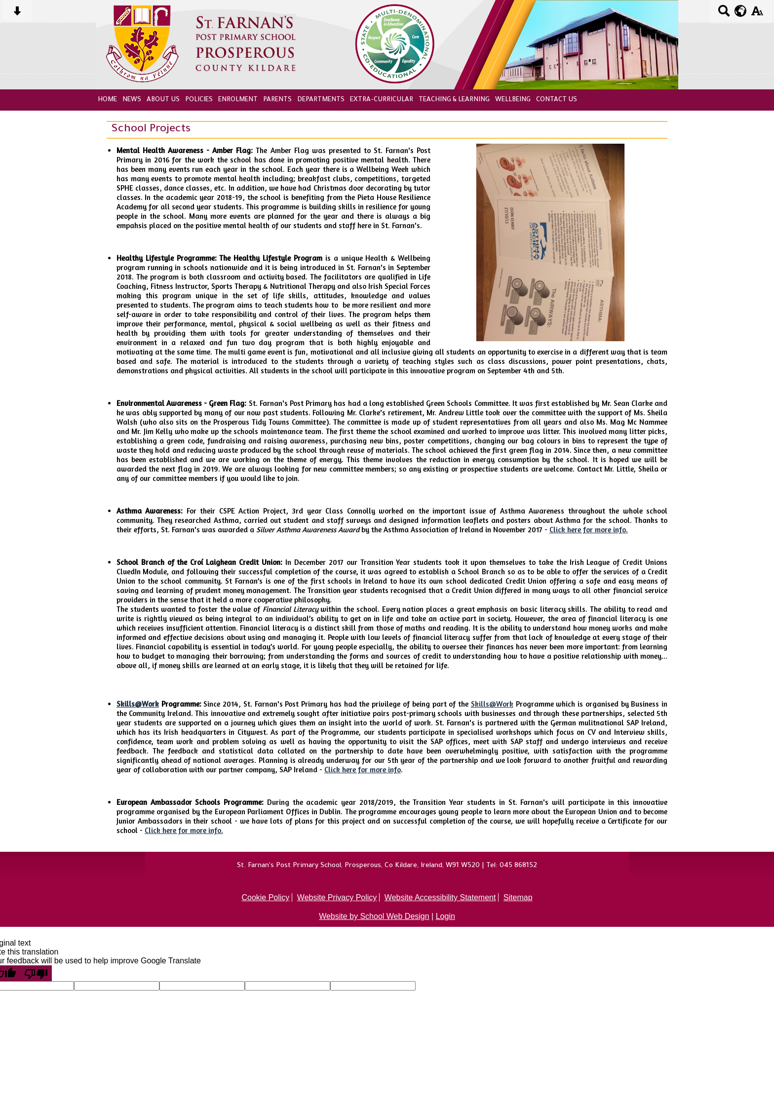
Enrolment (238, 100)
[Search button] (724, 14)
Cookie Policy (265, 897)
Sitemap (518, 897)
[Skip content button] (17, 14)
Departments (321, 100)
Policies (199, 100)
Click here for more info (362, 769)
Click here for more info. (588, 529)
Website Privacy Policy (337, 897)
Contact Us (556, 100)
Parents (277, 100)
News (131, 100)
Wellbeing (513, 100)
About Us (163, 100)
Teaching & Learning (454, 100)
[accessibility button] (757, 14)
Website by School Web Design (374, 916)
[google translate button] (741, 11)
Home (107, 100)
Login (445, 916)
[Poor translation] (36, 973)
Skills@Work (137, 704)
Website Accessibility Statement (440, 897)
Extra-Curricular (381, 100)
